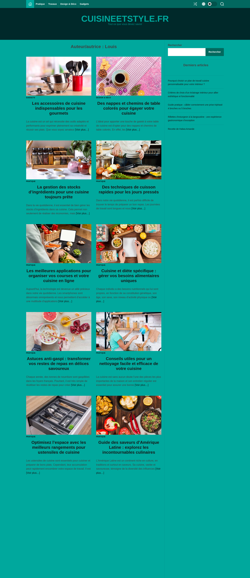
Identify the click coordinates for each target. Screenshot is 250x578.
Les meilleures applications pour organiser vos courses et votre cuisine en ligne (58, 275)
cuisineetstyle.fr (125, 18)
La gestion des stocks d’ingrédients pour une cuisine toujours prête (59, 192)
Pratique (40, 4)
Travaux (52, 4)
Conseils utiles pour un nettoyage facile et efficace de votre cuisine (128, 363)
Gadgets (84, 4)
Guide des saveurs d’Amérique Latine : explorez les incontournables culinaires (128, 447)
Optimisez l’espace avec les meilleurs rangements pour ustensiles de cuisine (58, 447)
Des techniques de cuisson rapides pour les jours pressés (129, 189)
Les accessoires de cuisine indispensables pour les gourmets (58, 108)
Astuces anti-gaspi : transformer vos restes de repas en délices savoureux (59, 363)
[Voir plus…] (82, 129)
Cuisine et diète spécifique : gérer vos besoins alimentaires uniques (128, 275)
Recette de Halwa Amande (181, 129)
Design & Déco (68, 4)
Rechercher (175, 45)
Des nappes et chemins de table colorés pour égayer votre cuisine (128, 108)
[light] (208, 4)
